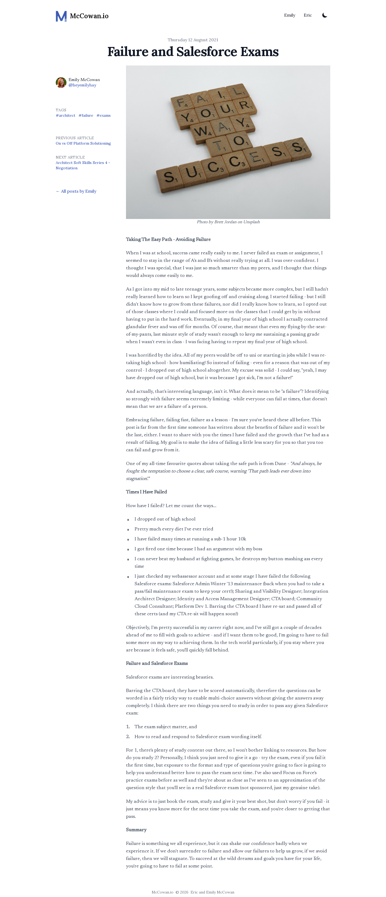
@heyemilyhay (82, 85)
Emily (289, 15)
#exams (103, 115)
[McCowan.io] (82, 15)
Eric (308, 15)
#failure (86, 115)
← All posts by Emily (76, 191)
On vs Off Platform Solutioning (83, 143)
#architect (65, 115)
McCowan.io (162, 892)
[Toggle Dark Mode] (325, 15)
